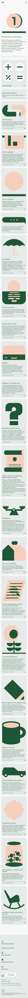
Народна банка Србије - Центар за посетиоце (10, 983)
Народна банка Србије (5, 981)
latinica (8, 979)
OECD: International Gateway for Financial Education (11, 985)
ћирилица (3, 979)
